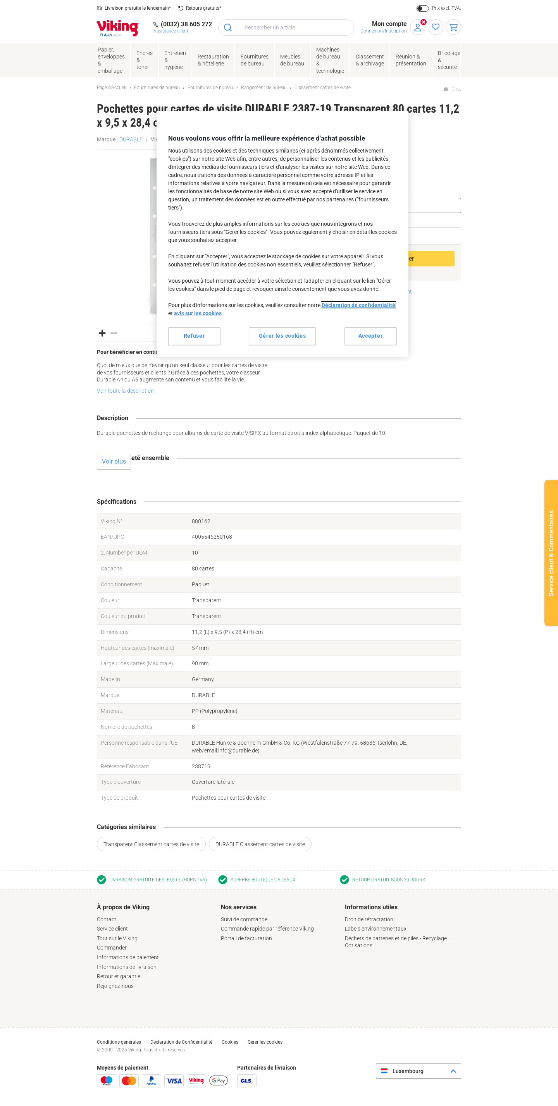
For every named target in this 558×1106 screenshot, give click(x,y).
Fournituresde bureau (255, 60)
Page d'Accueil (111, 87)
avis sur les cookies (198, 313)
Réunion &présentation (411, 60)
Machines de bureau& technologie (330, 60)
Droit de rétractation (369, 919)
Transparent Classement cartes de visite (151, 844)
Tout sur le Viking (117, 938)
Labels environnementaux (375, 929)
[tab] (155, 946)
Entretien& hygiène (175, 60)
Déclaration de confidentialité (358, 305)
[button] (102, 332)
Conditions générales (119, 1042)
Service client (112, 929)
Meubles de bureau (292, 60)
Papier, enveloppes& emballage (111, 60)
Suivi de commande (244, 919)
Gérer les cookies (265, 1042)
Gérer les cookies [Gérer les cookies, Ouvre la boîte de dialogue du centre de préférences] (282, 336)
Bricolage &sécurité (449, 60)
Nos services (239, 907)
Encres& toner (144, 60)
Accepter (370, 336)
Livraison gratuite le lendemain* (138, 8)
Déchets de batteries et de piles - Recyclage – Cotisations (398, 942)
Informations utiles (371, 907)
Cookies (230, 1042)
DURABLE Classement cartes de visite (260, 844)
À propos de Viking (123, 907)
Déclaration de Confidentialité (181, 1042)
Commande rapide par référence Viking (267, 929)
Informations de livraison (127, 967)
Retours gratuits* (203, 8)
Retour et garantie (118, 976)
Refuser (194, 336)
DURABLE (131, 139)
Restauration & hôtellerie (213, 60)
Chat (456, 89)
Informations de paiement (128, 957)
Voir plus (114, 461)
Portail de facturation (246, 938)
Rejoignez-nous (115, 986)
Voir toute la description (125, 391)
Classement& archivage (370, 60)
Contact (106, 919)
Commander (112, 948)
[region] (282, 234)
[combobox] (286, 27)
